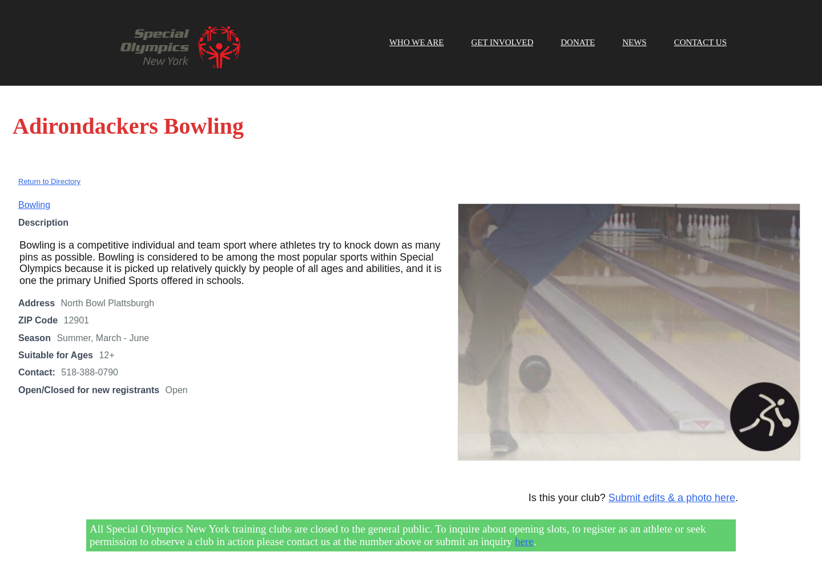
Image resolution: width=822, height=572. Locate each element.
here (524, 541)
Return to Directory (49, 181)
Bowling (34, 205)
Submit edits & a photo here (672, 497)
